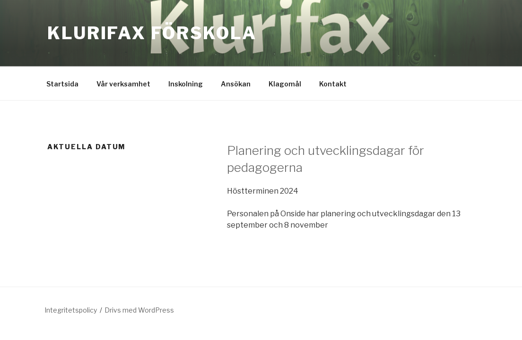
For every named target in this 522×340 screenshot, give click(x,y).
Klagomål (285, 84)
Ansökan (236, 84)
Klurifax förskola (152, 33)
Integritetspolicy (70, 310)
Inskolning (185, 84)
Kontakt (333, 84)
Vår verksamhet (123, 84)
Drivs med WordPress (139, 310)
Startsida (62, 84)
